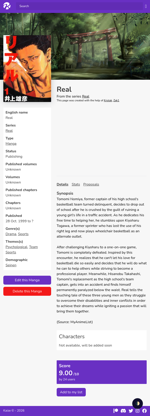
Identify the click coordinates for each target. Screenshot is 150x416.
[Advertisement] (102, 139)
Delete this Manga (27, 291)
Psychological (16, 247)
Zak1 (116, 100)
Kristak (108, 100)
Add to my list (71, 392)
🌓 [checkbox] (137, 403)
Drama (11, 234)
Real (9, 130)
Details (62, 184)
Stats (76, 184)
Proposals (91, 184)
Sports (23, 234)
